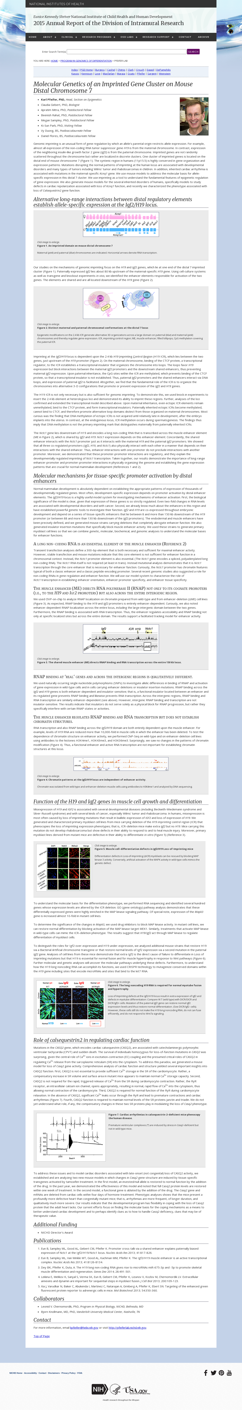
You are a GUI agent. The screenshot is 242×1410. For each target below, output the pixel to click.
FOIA (79, 1373)
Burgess (100, 70)
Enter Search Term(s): (54, 51)
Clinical (67, 37)
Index (74, 70)
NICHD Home (15, 1373)
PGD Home (86, 70)
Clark (131, 70)
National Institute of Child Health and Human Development (103, 17)
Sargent (152, 73)
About (48, 37)
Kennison (86, 73)
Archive (203, 37)
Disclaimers (54, 1373)
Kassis (75, 73)
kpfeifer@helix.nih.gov (84, 1327)
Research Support (156, 37)
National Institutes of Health (56, 4)
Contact (185, 37)
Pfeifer (141, 73)
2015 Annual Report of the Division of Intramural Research (108, 23)
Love (97, 73)
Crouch (140, 70)
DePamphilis (163, 70)
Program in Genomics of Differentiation (86, 60)
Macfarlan (109, 73)
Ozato (131, 73)
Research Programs (97, 37)
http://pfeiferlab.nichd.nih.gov (127, 1327)
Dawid (150, 70)
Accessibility (30, 1373)
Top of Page (41, 1336)
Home (33, 37)
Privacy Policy (68, 1373)
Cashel (111, 70)
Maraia (121, 73)
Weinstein (165, 73)
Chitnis (121, 70)
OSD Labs (127, 37)
